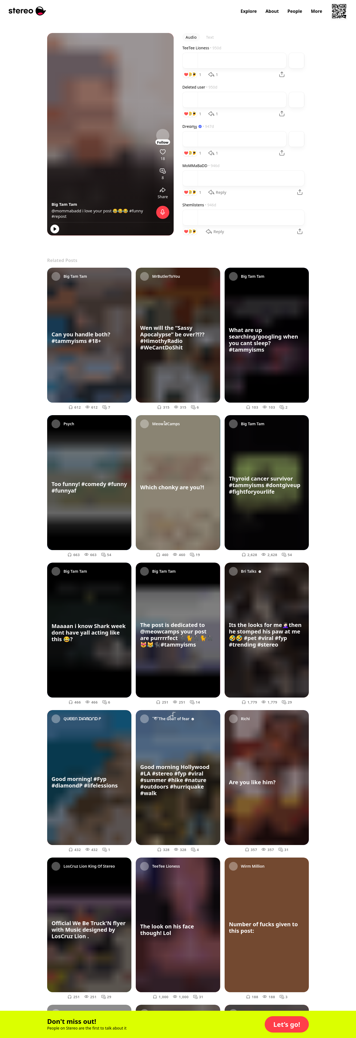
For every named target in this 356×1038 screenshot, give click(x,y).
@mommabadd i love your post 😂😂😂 (90, 210)
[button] (287, 1024)
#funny (136, 210)
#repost (59, 216)
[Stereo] (27, 11)
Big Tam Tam (64, 204)
